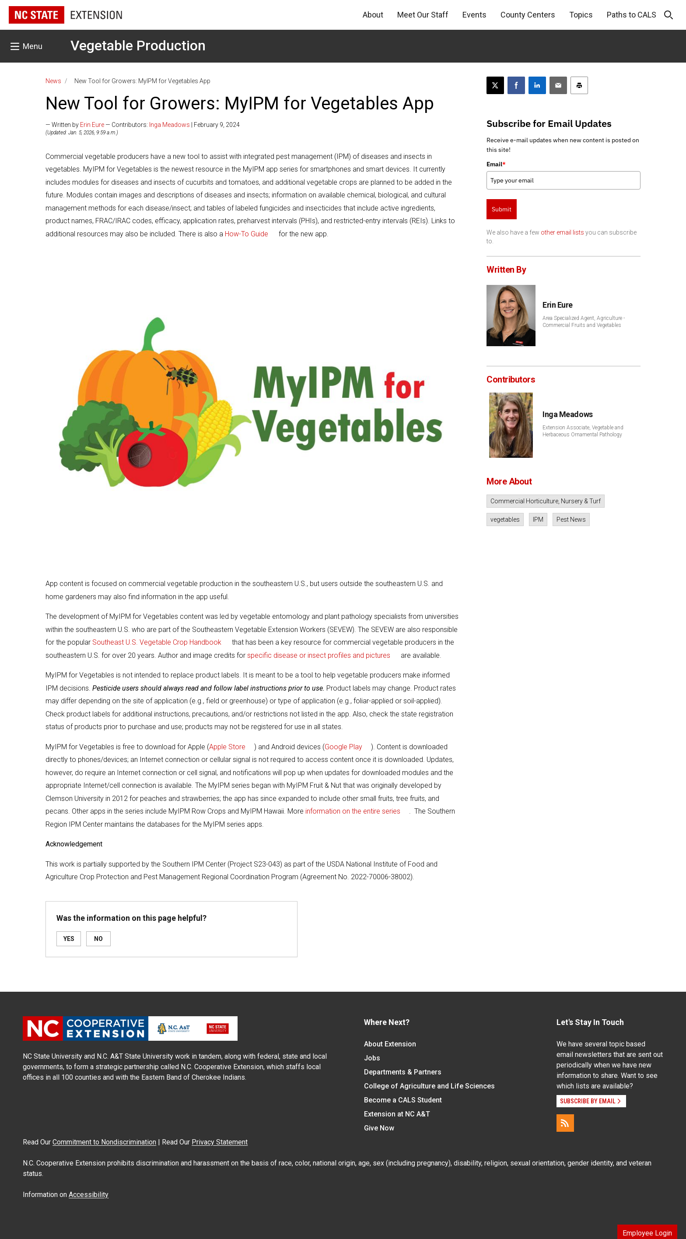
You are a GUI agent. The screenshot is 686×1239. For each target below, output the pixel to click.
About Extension (390, 1044)
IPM (538, 519)
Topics (581, 14)
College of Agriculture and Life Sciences (429, 1086)
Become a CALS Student (403, 1100)
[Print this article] (579, 85)
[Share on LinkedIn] (537, 85)
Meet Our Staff (422, 14)
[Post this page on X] (495, 85)
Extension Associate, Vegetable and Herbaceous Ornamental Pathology (582, 431)
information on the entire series (352, 811)
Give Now (379, 1128)
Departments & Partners (402, 1072)
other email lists (562, 232)
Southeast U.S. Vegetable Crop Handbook (156, 642)
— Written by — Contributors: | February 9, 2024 (143, 124)
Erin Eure (92, 124)
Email (496, 164)
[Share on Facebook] (516, 85)
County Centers (527, 14)
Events (474, 14)
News (53, 80)
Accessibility (88, 1194)
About (373, 14)
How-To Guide (246, 234)
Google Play (343, 747)
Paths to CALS (631, 14)
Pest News (571, 519)
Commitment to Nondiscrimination (104, 1142)
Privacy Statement (220, 1142)
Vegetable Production (138, 45)
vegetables (505, 519)
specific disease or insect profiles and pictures (318, 655)
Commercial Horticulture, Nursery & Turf (545, 501)
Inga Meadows (169, 124)
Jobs (372, 1058)
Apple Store (227, 747)
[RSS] (565, 1123)
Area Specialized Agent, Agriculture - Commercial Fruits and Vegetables (583, 321)
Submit (501, 209)
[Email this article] (558, 85)
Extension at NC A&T (397, 1114)
